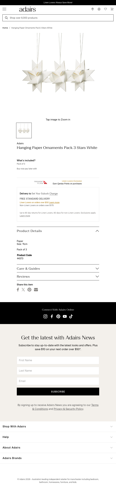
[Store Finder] (92, 9)
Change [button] (53, 193)
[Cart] (112, 9)
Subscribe (58, 391)
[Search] (7, 18)
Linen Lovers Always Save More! (58, 2)
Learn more (54, 202)
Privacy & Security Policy (68, 409)
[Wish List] (105, 9)
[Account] (99, 9)
